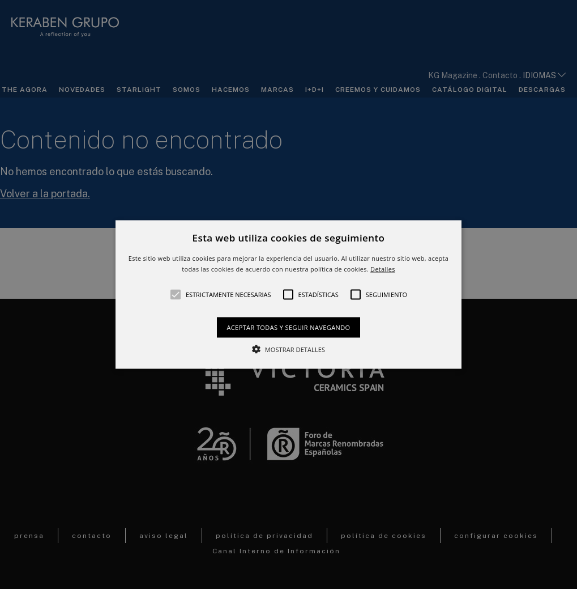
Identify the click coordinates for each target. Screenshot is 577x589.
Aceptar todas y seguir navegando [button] (288, 327)
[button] (288, 294)
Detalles (382, 269)
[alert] (288, 294)
